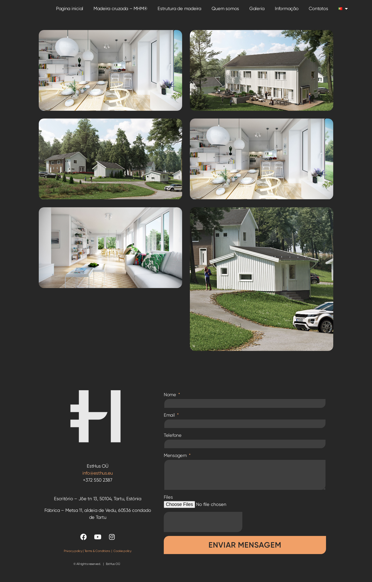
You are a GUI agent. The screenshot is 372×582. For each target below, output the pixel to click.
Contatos (318, 11)
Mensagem (176, 460)
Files (168, 502)
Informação (286, 11)
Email (170, 420)
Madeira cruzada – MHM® (120, 11)
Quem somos (225, 11)
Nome (170, 400)
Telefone (173, 440)
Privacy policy (73, 556)
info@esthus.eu (97, 478)
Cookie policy (122, 556)
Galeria (257, 11)
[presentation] (203, 527)
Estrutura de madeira (179, 11)
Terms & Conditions (97, 556)
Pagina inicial (69, 11)
